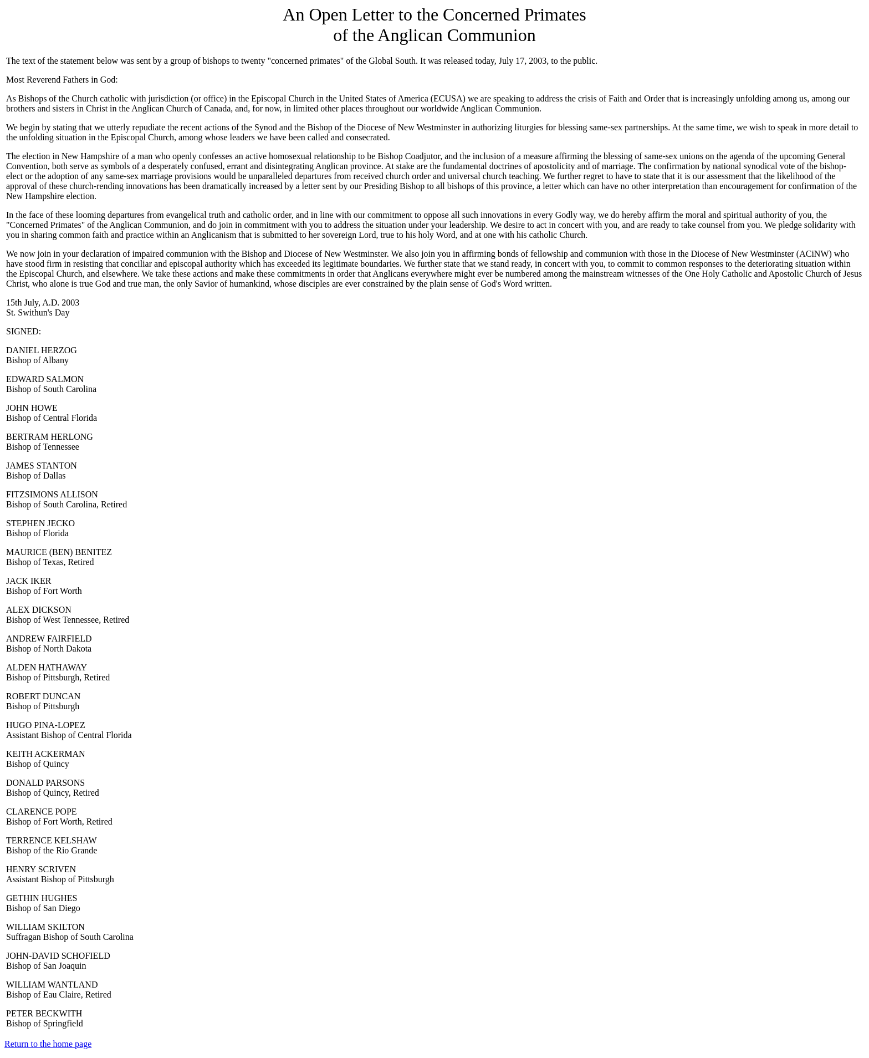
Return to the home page (47, 1044)
